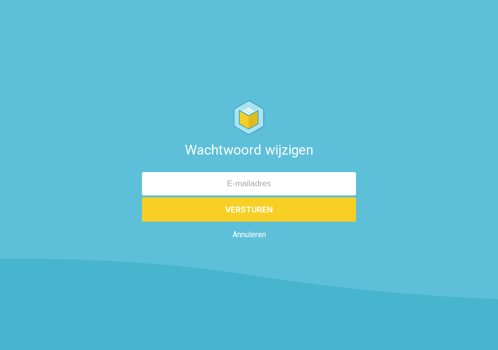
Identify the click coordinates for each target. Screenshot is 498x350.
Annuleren (249, 234)
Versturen (249, 209)
